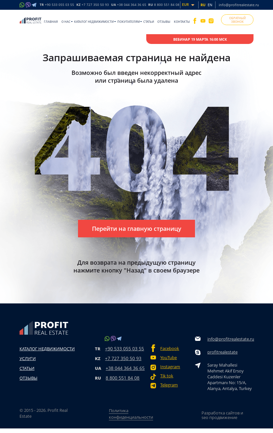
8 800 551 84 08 (122, 378)
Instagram (170, 367)
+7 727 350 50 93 (123, 358)
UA (128, 5)
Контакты (182, 22)
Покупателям (128, 22)
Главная (51, 22)
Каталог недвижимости (94, 22)
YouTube (168, 358)
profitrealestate (222, 352)
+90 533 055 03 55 (124, 348)
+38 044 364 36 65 (125, 368)
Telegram (169, 385)
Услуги (28, 358)
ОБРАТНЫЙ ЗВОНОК (237, 20)
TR (57, 5)
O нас (66, 22)
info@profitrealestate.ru (239, 4)
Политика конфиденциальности (131, 414)
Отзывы (163, 22)
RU (163, 5)
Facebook (169, 348)
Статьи (148, 22)
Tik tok (166, 376)
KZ (92, 5)
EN (210, 4)
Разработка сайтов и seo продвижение (222, 415)
